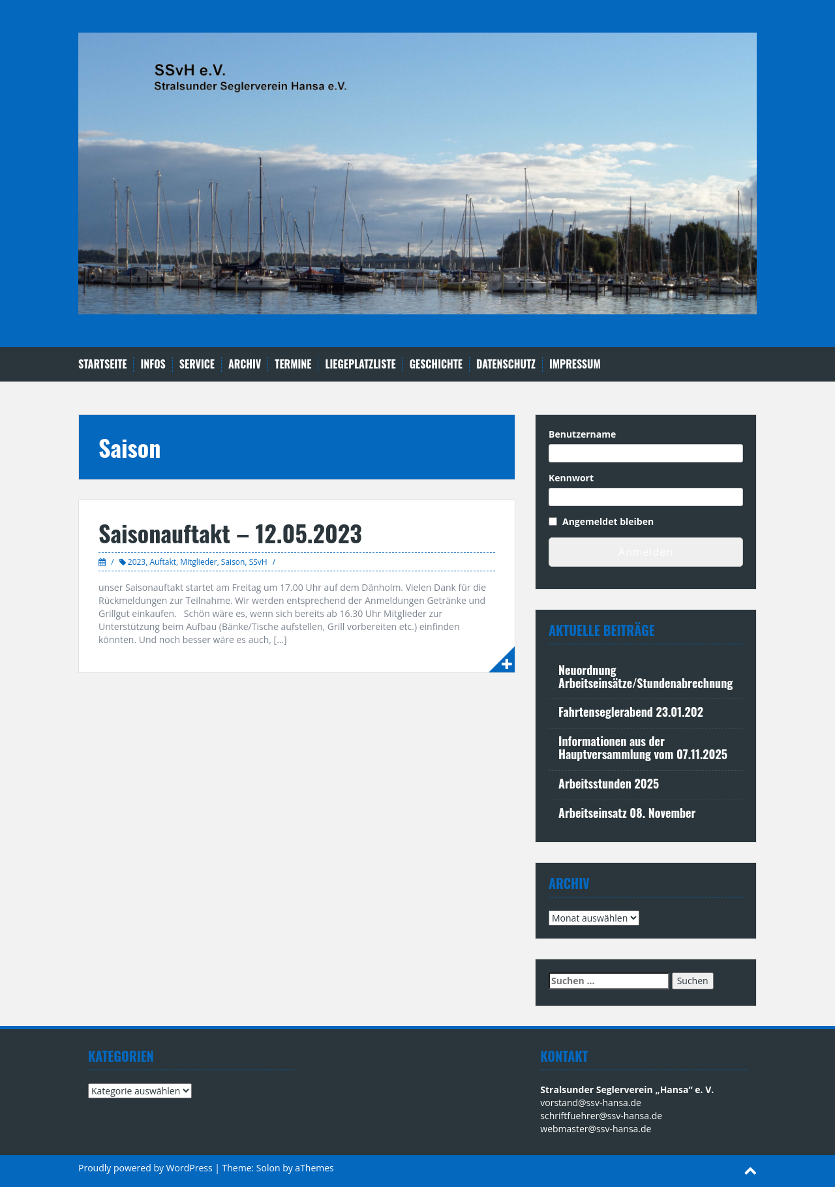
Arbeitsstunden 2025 (608, 783)
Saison (233, 561)
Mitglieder (198, 561)
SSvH (258, 561)
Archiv (244, 364)
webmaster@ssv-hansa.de (595, 1128)
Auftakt (162, 561)
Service (197, 364)
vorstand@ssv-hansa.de (590, 1102)
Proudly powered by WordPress (145, 1168)
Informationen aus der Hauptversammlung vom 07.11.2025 (642, 747)
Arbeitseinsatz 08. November (626, 812)
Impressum (575, 364)
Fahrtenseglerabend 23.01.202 (630, 711)
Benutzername (582, 434)
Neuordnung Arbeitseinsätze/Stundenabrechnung (645, 676)
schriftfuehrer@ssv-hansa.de (601, 1115)
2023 (136, 561)
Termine (293, 364)
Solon (268, 1168)
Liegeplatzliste (360, 364)
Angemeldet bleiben (608, 521)
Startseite (102, 364)
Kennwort (571, 478)
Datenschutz (506, 364)
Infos (152, 364)
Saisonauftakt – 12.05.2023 (230, 532)
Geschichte (436, 364)
